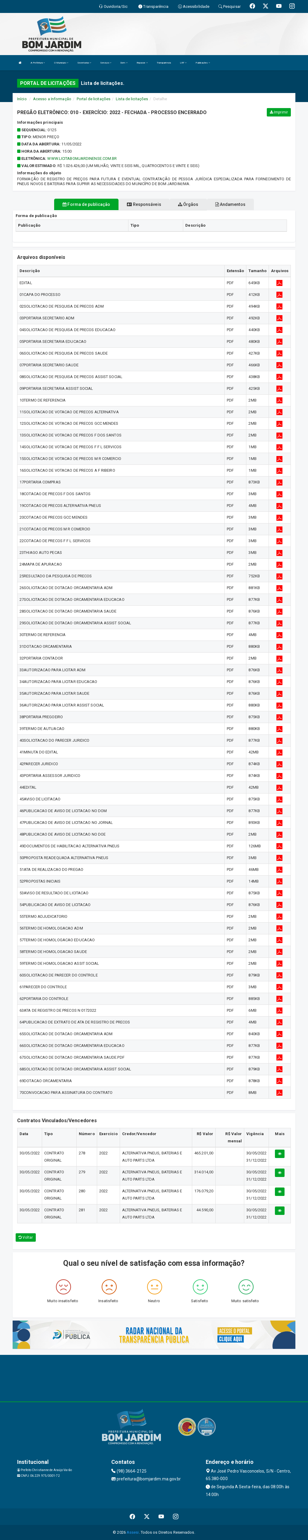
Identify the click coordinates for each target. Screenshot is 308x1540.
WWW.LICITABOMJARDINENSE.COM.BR (82, 158)
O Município (61, 62)
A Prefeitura (38, 62)
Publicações (203, 62)
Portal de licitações (93, 99)
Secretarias (84, 62)
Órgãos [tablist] (188, 204)
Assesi (133, 1532)
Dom (124, 62)
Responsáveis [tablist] (144, 204)
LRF (183, 62)
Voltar (26, 1237)
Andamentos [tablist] (230, 204)
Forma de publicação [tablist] (86, 204)
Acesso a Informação (52, 99)
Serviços (105, 62)
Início (22, 99)
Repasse (142, 62)
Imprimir (279, 112)
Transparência (164, 62)
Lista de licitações (132, 99)
